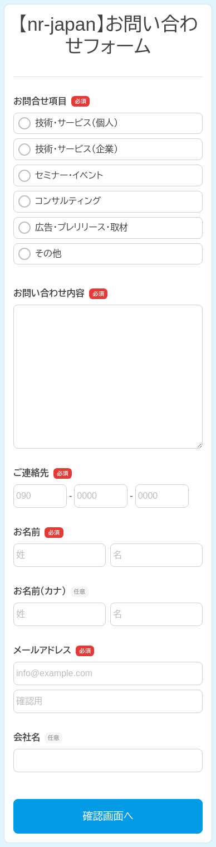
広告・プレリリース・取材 (73, 228)
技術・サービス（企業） (68, 149)
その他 (39, 254)
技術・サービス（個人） (68, 123)
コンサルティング (59, 201)
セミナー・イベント (60, 176)
